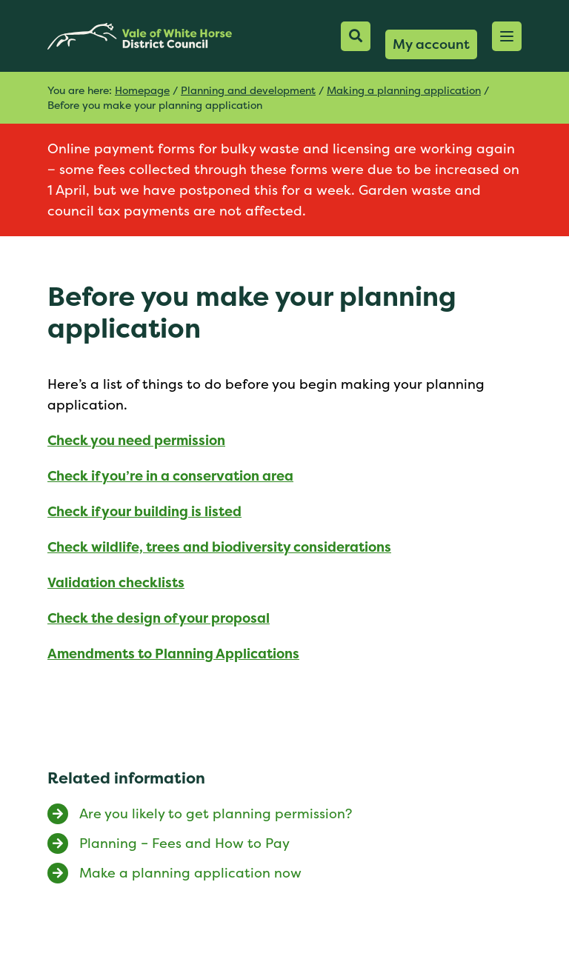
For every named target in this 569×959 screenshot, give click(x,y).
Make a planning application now (190, 872)
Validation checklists (115, 582)
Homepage (142, 90)
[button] (507, 36)
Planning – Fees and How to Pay (184, 843)
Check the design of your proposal (158, 618)
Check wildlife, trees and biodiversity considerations (219, 547)
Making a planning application (404, 90)
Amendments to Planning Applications (173, 653)
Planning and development (248, 90)
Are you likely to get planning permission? (215, 813)
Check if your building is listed (144, 511)
